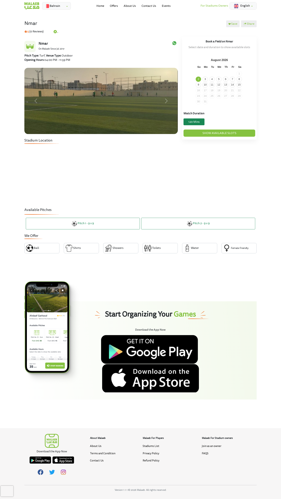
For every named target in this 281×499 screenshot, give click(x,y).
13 (225, 84)
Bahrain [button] (52, 6)
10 (205, 84)
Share (248, 24)
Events (166, 6)
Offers (114, 6)
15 (239, 84)
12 (218, 84)
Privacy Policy (151, 453)
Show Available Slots (219, 133)
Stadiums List (151, 446)
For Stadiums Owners (214, 6)
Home (100, 6)
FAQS (205, 453)
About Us (130, 6)
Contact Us (149, 6)
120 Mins (194, 122)
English (241, 6)
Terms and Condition (102, 453)
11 (212, 84)
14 (232, 84)
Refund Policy (151, 461)
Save (232, 24)
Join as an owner (211, 446)
